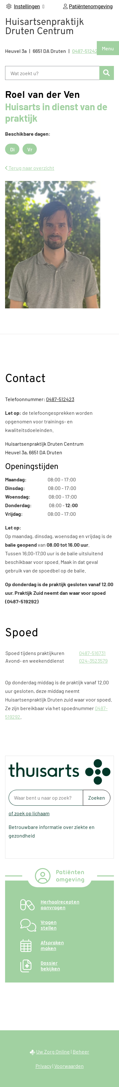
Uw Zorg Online (53, 1051)
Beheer (81, 1051)
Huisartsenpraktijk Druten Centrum (44, 27)
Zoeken (96, 798)
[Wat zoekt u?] (52, 73)
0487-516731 (92, 653)
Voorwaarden (69, 1066)
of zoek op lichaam (29, 813)
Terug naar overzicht (29, 168)
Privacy (43, 1066)
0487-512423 (60, 399)
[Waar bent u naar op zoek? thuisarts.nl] (46, 798)
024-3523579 (93, 661)
